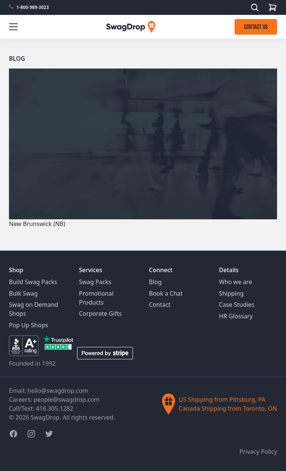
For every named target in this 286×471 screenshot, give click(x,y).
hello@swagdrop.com (58, 390)
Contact (160, 304)
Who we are (235, 282)
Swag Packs (95, 282)
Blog (17, 58)
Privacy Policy (258, 452)
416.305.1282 (54, 408)
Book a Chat (165, 293)
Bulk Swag (23, 293)
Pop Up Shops (28, 325)
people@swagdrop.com (66, 399)
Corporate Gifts (100, 313)
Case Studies (236, 304)
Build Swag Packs (33, 282)
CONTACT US (256, 27)
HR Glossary (236, 316)
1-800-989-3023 (32, 7)
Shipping (231, 293)
